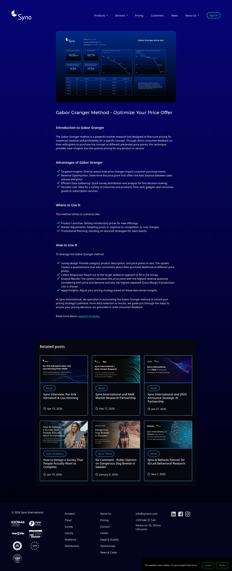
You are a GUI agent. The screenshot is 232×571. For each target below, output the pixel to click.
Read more (191, 565)
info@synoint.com (146, 513)
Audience (70, 539)
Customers (157, 15)
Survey (69, 526)
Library (69, 533)
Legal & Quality (109, 539)
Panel (68, 520)
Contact (105, 526)
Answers (70, 513)
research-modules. (88, 316)
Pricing (139, 15)
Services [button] (120, 15)
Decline (222, 565)
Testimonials (107, 546)
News (174, 15)
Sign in (213, 15)
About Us (105, 513)
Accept (208, 565)
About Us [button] (191, 15)
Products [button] (100, 15)
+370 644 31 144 (145, 520)
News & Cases (108, 552)
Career (104, 533)
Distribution (72, 546)
